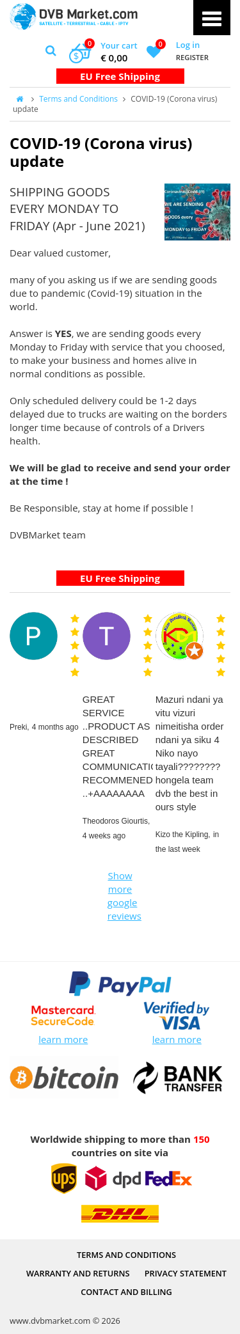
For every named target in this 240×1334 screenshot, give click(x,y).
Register (192, 57)
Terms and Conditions (78, 98)
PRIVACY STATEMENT (186, 1273)
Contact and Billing (126, 1292)
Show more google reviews (122, 895)
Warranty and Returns (77, 1273)
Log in (188, 45)
